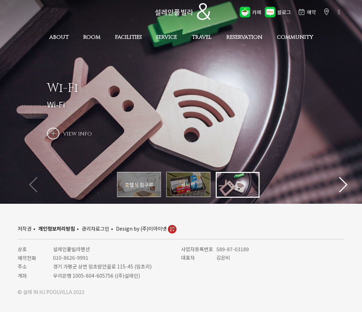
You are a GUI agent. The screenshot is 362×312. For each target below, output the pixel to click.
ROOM (91, 37)
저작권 (24, 228)
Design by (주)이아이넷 (146, 228)
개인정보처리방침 (56, 228)
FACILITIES (128, 37)
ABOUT (59, 37)
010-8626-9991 (70, 257)
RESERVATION (244, 37)
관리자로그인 (95, 228)
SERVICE (166, 37)
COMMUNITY (295, 37)
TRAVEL (201, 37)
